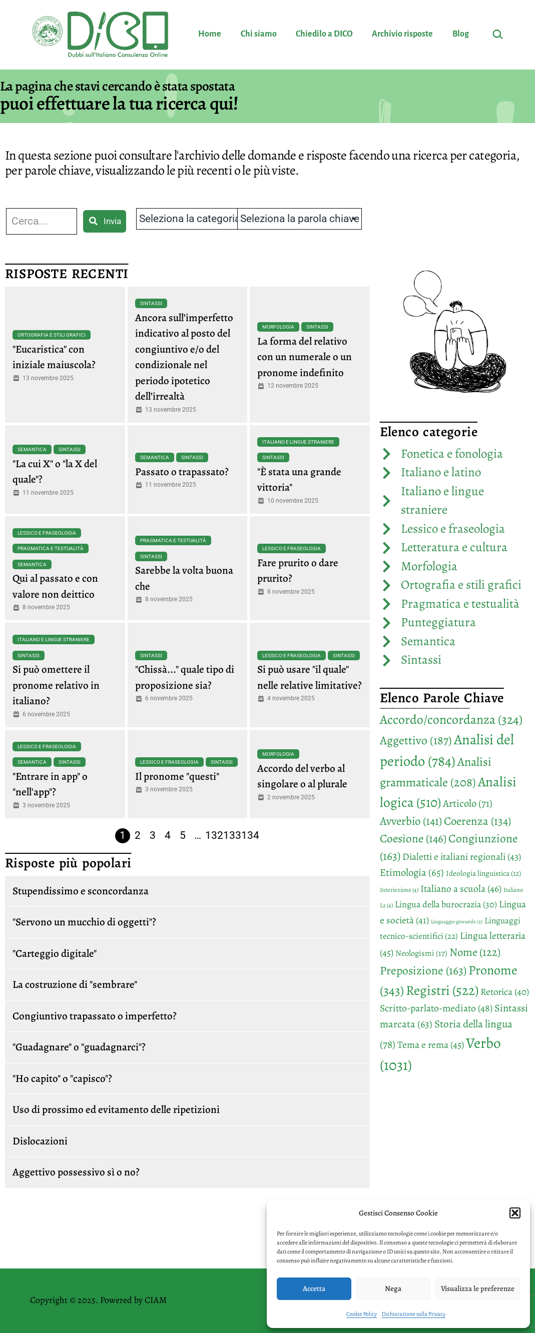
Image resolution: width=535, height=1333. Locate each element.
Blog (460, 34)
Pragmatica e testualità (51, 548)
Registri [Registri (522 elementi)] (442, 990)
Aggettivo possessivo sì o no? (76, 1172)
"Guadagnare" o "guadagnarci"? (79, 1047)
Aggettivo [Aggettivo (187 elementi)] (416, 740)
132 (214, 835)
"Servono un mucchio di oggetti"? (84, 922)
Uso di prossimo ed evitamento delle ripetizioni (116, 1109)
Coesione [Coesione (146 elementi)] (413, 838)
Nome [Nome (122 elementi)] (474, 952)
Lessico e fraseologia (47, 533)
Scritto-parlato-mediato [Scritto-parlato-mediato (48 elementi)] (436, 1008)
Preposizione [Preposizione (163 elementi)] (423, 970)
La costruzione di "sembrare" (75, 984)
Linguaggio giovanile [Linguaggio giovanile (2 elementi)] (456, 921)
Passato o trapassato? (182, 472)
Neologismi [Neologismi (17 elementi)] (421, 953)
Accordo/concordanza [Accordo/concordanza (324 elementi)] (451, 719)
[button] (515, 1213)
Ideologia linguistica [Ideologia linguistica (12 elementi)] (483, 873)
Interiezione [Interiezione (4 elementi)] (399, 890)
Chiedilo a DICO (324, 34)
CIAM (156, 1300)
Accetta (314, 1288)
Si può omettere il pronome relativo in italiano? (56, 685)
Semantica (32, 449)
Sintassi (151, 303)
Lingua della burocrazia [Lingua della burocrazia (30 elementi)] (446, 904)
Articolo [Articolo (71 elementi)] (467, 803)
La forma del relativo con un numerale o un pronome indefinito (304, 357)
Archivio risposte (402, 34)
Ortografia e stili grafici (52, 335)
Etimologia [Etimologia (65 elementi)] (412, 872)
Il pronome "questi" (177, 776)
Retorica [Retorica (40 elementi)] (504, 991)
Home (209, 34)
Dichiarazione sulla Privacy (413, 1314)
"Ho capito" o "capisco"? (62, 1078)
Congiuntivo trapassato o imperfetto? (95, 1016)
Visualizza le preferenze (477, 1288)
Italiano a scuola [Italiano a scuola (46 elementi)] (460, 888)
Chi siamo (259, 34)
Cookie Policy (361, 1314)
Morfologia (278, 327)
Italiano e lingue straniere (298, 442)
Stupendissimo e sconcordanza (81, 891)
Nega (393, 1288)
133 (232, 835)
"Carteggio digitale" (55, 953)
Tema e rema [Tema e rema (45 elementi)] (430, 1044)
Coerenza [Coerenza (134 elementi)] (477, 821)
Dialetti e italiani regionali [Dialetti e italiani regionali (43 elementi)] (461, 856)
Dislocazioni (40, 1141)
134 (250, 835)
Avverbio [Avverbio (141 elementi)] (411, 821)
